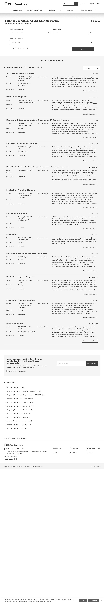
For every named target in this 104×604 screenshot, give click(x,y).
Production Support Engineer (20, 277)
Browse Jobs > (58, 448)
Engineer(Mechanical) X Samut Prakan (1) (20, 398)
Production (11, 234)
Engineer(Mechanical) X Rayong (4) (18, 417)
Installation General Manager (20, 73)
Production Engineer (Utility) (20, 300)
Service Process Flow (34, 10)
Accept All (93, 600)
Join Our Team (86, 10)
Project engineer (14, 323)
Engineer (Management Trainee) (22, 143)
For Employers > (75, 448)
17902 (93, 190)
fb (15, 459)
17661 (93, 300)
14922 (93, 213)
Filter (83, 49)
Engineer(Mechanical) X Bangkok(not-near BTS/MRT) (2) (25, 395)
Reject (83, 600)
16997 (93, 324)
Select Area (57, 29)
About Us (69, 10)
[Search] (49, 42)
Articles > (56, 453)
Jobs (95, 21)
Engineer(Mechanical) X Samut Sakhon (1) (21, 406)
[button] (30, 33)
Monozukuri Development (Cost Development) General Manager (37, 120)
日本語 (97, 3)
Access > (89, 453)
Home (5, 438)
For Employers (68, 4)
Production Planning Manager (21, 190)
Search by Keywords (16, 38)
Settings (48, 601)
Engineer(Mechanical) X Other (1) (18, 428)
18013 (93, 73)
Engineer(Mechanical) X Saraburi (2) (19, 424)
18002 (93, 97)
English (91, 3)
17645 (93, 277)
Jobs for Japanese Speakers (21, 48)
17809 (93, 253)
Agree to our (17, 371)
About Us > (73, 453)
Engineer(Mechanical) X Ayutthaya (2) (19, 421)
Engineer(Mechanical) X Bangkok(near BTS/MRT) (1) (24, 391)
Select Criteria (91, 363)
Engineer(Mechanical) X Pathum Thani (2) (20, 402)
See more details (89, 91)
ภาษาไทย (85, 3)
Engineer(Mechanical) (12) (15, 387)
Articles (52, 10)
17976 (93, 120)
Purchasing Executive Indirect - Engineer (26, 253)
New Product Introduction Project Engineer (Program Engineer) (37, 167)
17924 (93, 167)
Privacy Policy (21, 371)
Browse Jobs (17, 10)
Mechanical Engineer (16, 97)
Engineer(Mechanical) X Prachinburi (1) (19, 410)
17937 (93, 143)
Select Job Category (16, 29)
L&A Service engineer (17, 213)
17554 (93, 234)
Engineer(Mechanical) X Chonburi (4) (19, 413)
